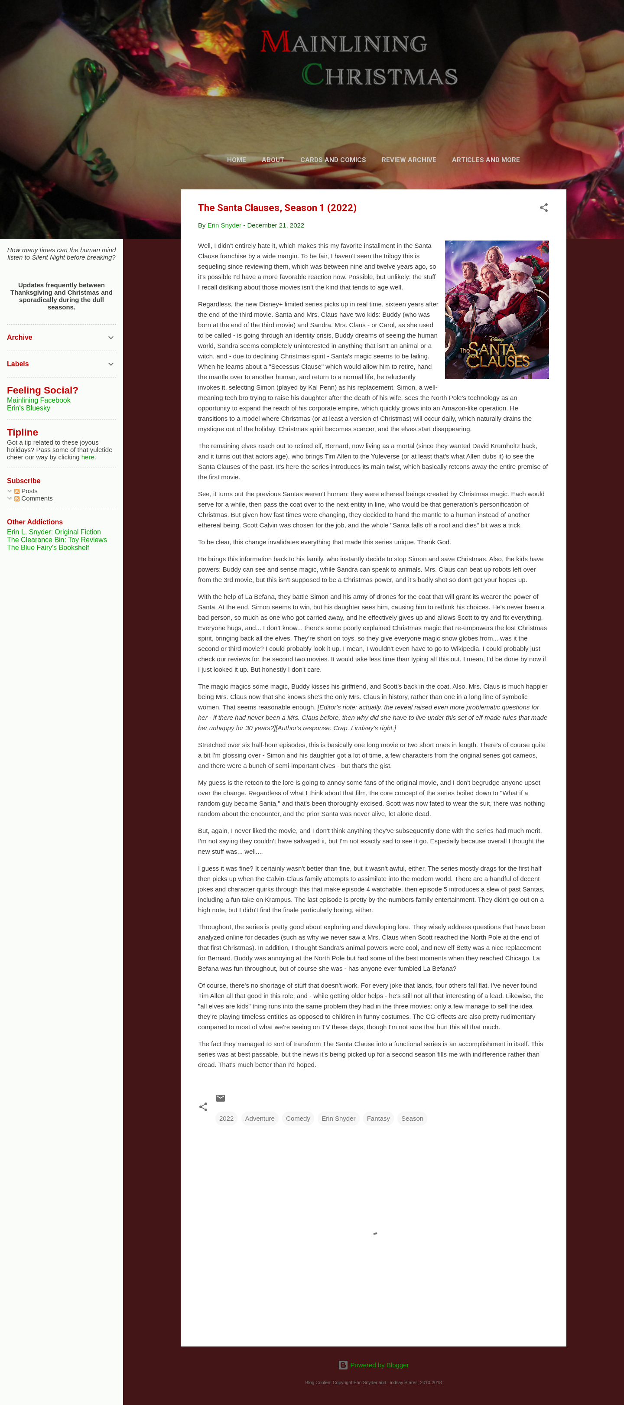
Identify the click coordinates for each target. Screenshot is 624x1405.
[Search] (561, 23)
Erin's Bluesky (28, 408)
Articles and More (486, 160)
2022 (226, 1118)
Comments (33, 498)
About (273, 160)
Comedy (298, 1118)
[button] (544, 209)
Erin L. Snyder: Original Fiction (54, 532)
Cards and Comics (333, 160)
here (87, 457)
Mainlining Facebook (39, 400)
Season (412, 1118)
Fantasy (378, 1118)
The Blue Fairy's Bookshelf (48, 547)
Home (236, 160)
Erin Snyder (338, 1118)
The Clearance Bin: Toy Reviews (57, 539)
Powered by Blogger (373, 1365)
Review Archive (409, 160)
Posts (26, 490)
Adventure (260, 1118)
